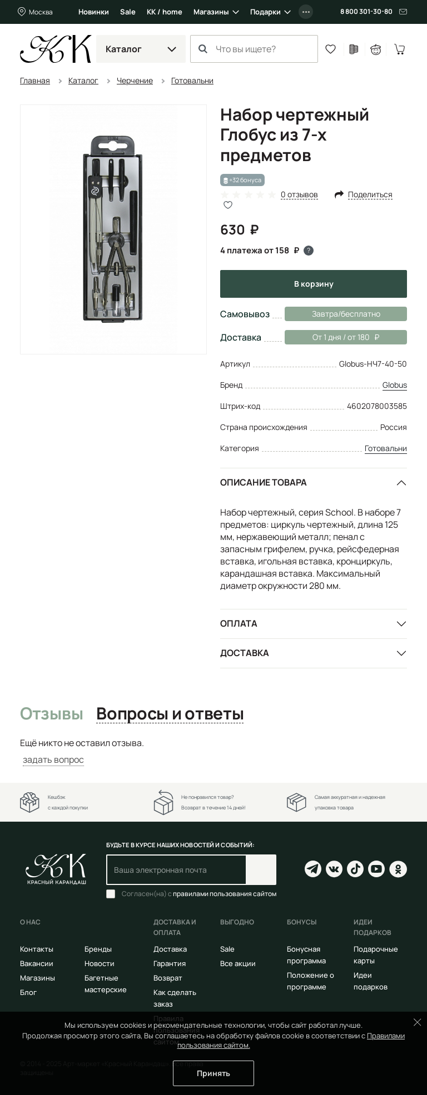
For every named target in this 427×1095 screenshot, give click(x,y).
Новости (100, 963)
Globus (395, 384)
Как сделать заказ (174, 998)
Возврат (167, 978)
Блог (28, 992)
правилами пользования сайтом (224, 893)
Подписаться (261, 869)
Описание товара (263, 482)
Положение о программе (310, 981)
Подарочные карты (376, 955)
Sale (128, 12)
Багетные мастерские (106, 983)
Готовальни (386, 448)
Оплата (238, 623)
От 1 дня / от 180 (332, 337)
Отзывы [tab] (51, 714)
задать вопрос (53, 759)
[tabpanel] (213, 751)
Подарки (265, 12)
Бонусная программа (306, 955)
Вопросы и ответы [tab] (170, 714)
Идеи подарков (371, 981)
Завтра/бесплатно (346, 313)
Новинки (93, 12)
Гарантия (169, 963)
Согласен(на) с (199, 893)
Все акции (238, 963)
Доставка (244, 653)
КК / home (164, 12)
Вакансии (36, 963)
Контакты (36, 949)
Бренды (98, 949)
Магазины (211, 12)
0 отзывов (299, 194)
